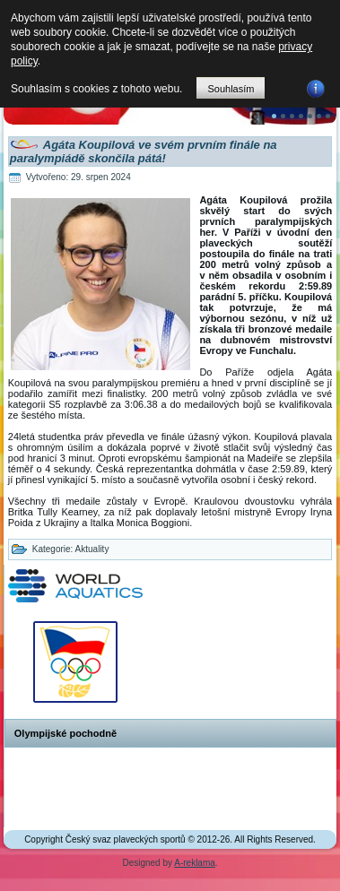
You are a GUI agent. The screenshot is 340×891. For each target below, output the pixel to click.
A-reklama (194, 863)
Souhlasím (230, 88)
